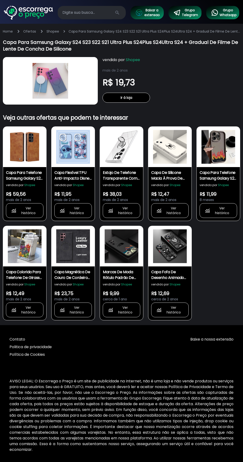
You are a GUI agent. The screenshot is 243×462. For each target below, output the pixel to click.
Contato (17, 339)
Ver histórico (23, 210)
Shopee (53, 31)
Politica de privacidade (30, 347)
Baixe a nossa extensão (212, 339)
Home (8, 31)
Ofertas (29, 31)
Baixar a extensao (147, 12)
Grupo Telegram (185, 12)
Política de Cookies (27, 354)
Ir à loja (126, 97)
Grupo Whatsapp (224, 12)
